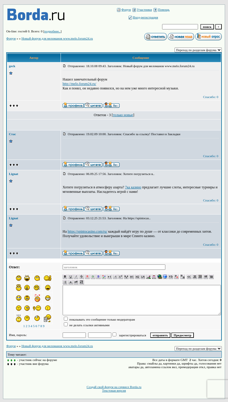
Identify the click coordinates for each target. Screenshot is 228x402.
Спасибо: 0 (210, 97)
